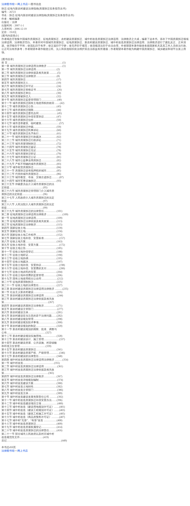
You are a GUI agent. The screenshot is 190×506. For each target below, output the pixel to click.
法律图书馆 (7, 4)
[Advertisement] (95, 479)
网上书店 (22, 4)
